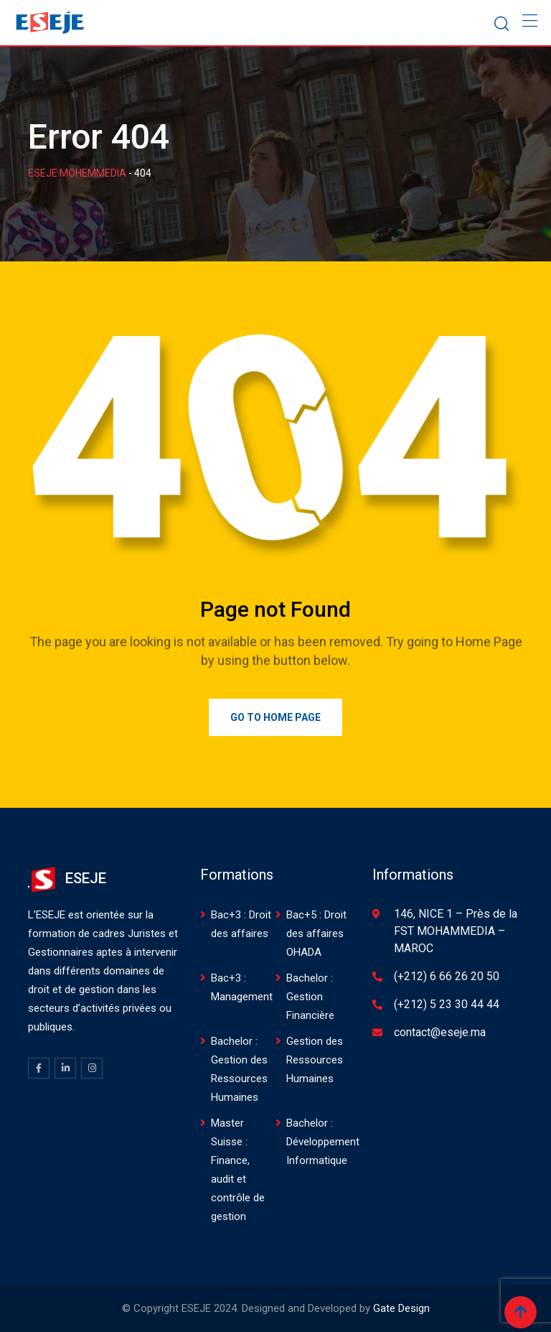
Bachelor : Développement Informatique (322, 1142)
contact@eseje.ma (440, 1032)
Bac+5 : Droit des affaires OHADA (316, 933)
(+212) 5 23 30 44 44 (446, 1004)
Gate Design (401, 1308)
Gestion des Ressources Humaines (314, 1060)
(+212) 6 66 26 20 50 (446, 976)
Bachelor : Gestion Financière (310, 997)
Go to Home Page (275, 717)
